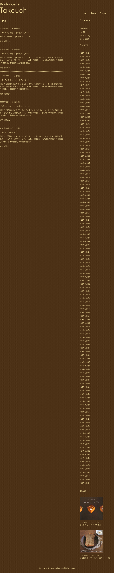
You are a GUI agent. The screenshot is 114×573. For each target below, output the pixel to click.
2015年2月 (83, 444)
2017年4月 (83, 383)
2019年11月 (84, 280)
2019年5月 (83, 302)
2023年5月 (83, 138)
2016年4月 (83, 422)
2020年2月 (83, 270)
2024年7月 (83, 88)
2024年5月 (83, 96)
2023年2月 (83, 149)
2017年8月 (83, 373)
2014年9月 (83, 458)
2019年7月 (83, 295)
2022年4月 (83, 184)
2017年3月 (83, 387)
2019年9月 (83, 287)
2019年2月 (83, 312)
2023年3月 (83, 145)
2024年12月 (84, 71)
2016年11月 (84, 401)
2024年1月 (83, 110)
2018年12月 (84, 319)
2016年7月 (83, 412)
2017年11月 (84, 362)
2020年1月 (83, 273)
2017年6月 (83, 380)
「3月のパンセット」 (8, 132)
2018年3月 (83, 348)
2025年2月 (83, 64)
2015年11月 (84, 437)
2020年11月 (84, 238)
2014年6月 (83, 469)
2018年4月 (83, 344)
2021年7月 (83, 213)
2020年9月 (83, 245)
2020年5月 (83, 259)
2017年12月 (84, 359)
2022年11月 (84, 160)
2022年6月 (83, 177)
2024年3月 (83, 103)
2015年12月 (84, 433)
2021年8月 (83, 209)
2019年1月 (83, 316)
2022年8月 (83, 170)
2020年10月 (84, 241)
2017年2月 (83, 391)
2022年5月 (83, 181)
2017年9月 (83, 369)
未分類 (17, 29)
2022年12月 (84, 156)
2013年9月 (83, 476)
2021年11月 (84, 199)
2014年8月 (83, 462)
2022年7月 (83, 174)
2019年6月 (83, 298)
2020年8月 (83, 248)
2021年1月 (83, 231)
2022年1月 (83, 192)
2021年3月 (83, 224)
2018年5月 (83, 341)
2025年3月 (83, 60)
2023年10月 (84, 120)
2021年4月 (83, 220)
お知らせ (83, 28)
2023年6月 (83, 135)
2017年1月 (83, 394)
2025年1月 (83, 67)
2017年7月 (83, 376)
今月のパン (83, 36)
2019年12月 (84, 277)
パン (81, 32)
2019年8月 (83, 291)
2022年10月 (84, 163)
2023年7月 (83, 131)
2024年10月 (84, 78)
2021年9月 (83, 206)
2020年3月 (83, 266)
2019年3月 (83, 309)
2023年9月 (83, 124)
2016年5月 (83, 419)
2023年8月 (83, 128)
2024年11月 (84, 74)
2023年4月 (83, 142)
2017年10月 (84, 366)
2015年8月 (83, 440)
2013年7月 (83, 479)
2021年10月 (84, 202)
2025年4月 (83, 56)
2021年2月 (83, 227)
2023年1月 (83, 152)
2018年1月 (83, 355)
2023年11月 (84, 117)
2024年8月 (83, 85)
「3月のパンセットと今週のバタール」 (15, 54)
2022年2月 (83, 188)
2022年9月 (83, 167)
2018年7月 (83, 334)
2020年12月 (84, 234)
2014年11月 (84, 451)
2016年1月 (83, 430)
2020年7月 (83, 252)
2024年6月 (83, 92)
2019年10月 (84, 284)
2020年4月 (83, 263)
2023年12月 (84, 113)
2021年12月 (84, 195)
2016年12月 (84, 398)
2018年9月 (83, 327)
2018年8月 (83, 330)
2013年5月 (83, 483)
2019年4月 (83, 305)
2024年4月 (83, 99)
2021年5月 (83, 216)
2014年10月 (84, 454)
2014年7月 (83, 465)
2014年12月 (84, 447)
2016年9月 (83, 408)
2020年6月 (83, 255)
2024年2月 (83, 106)
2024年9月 (83, 81)
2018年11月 (84, 323)
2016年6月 (83, 415)
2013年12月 (84, 472)
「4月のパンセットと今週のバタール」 (15, 33)
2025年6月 (83, 53)
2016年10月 (84, 405)
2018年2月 (83, 351)
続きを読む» (5, 41)
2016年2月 (83, 426)
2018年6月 (83, 337)
